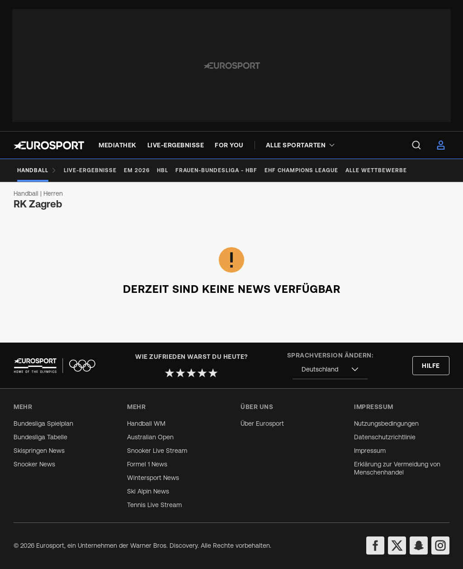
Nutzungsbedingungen (386, 423)
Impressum (370, 450)
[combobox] (330, 369)
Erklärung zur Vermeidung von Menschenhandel (397, 468)
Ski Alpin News (148, 491)
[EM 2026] (136, 170)
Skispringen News (39, 450)
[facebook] (375, 545)
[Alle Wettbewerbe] (376, 170)
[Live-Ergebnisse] (90, 170)
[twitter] (397, 545)
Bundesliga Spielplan (43, 423)
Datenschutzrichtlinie (385, 437)
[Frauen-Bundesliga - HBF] (216, 170)
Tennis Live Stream (154, 504)
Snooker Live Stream (157, 450)
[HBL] (162, 170)
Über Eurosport (262, 423)
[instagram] (440, 545)
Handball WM (146, 423)
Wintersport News (153, 477)
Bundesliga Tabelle (40, 437)
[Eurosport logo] (49, 145)
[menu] (416, 145)
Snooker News (34, 464)
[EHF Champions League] (301, 170)
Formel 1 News (147, 464)
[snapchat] (419, 545)
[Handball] (37, 170)
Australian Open (150, 437)
